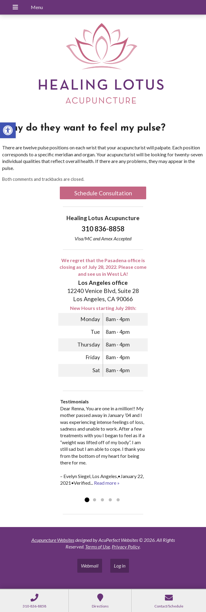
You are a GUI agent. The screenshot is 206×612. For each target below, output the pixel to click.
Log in (119, 565)
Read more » (107, 483)
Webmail (89, 565)
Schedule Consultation (103, 193)
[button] (8, 130)
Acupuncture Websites (52, 540)
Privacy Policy (126, 546)
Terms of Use (97, 546)
